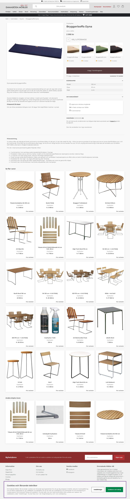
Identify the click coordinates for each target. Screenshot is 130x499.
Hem (7, 19)
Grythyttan (69, 23)
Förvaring (33, 12)
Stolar (21, 12)
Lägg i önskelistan (73, 76)
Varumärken (107, 7)
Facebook (71, 469)
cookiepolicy (62, 494)
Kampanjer (97, 7)
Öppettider (85, 1)
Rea (101, 12)
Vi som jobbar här (41, 474)
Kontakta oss (40, 470)
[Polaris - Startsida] (17, 6)
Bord (26, 12)
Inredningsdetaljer (92, 12)
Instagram (71, 472)
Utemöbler (42, 12)
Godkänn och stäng (114, 489)
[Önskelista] (118, 6)
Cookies (8, 477)
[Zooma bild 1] (35, 51)
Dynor (22, 19)
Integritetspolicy (47, 494)
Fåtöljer (8, 12)
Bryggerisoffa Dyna (32, 19)
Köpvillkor (9, 470)
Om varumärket (72, 97)
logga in (113, 121)
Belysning (73, 12)
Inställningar (98, 489)
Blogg (7, 479)
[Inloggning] (114, 6)
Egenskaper (70, 80)
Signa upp (119, 457)
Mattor (81, 12)
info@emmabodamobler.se (30, 145)
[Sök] (61, 6)
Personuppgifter (11, 474)
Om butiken (40, 472)
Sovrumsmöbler (53, 12)
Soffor (15, 12)
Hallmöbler (64, 12)
